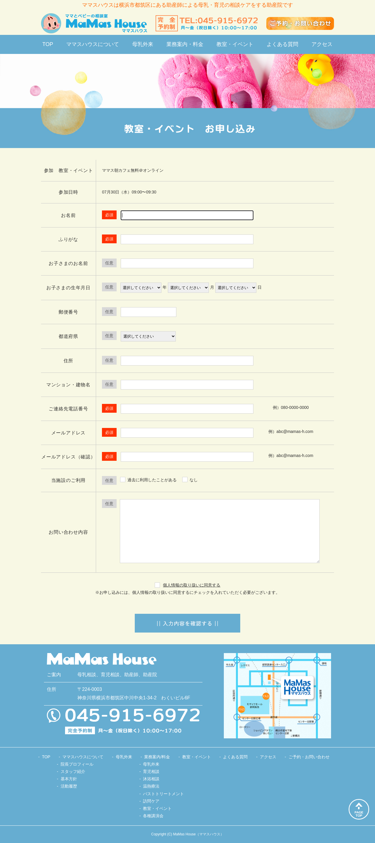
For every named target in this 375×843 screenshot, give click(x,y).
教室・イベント (235, 44)
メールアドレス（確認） (68, 456)
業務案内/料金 (157, 756)
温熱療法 (151, 786)
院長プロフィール (77, 764)
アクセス (322, 44)
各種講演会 (153, 815)
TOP (47, 44)
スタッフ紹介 (73, 771)
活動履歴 (69, 786)
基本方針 (69, 778)
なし (194, 480)
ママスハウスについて (92, 44)
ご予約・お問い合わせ (309, 756)
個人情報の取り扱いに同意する (191, 585)
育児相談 (151, 771)
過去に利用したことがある (152, 480)
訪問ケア (151, 801)
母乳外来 (142, 44)
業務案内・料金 (184, 44)
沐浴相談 (151, 778)
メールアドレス (68, 432)
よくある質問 (282, 44)
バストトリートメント (163, 793)
